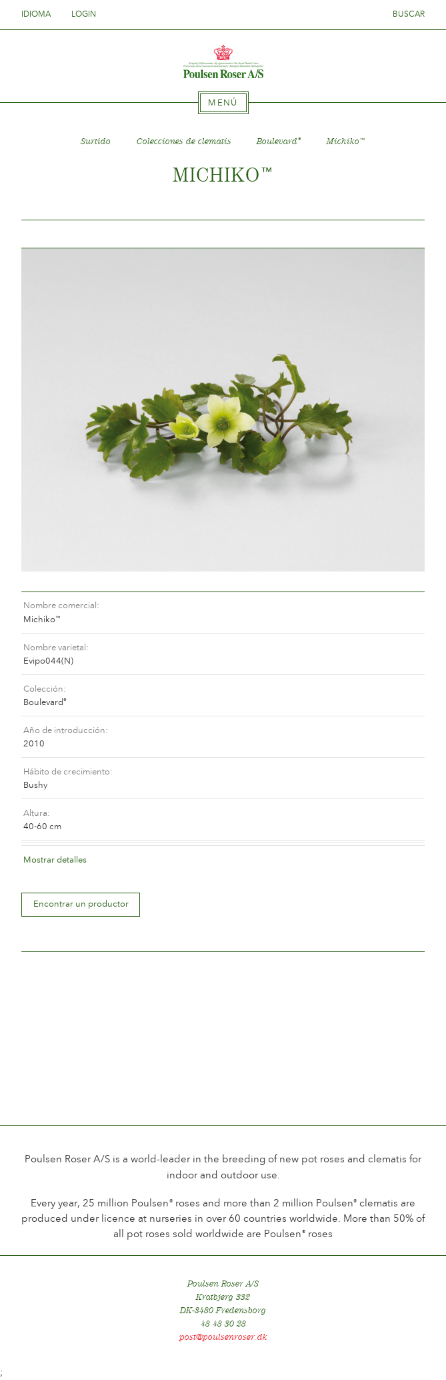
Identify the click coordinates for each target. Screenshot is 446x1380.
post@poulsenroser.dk (223, 1337)
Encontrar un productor (81, 904)
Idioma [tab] (40, 14)
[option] (223, 409)
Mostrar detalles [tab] (55, 860)
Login (83, 14)
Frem (399, 234)
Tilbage (47, 234)
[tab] (223, 102)
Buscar (409, 14)
